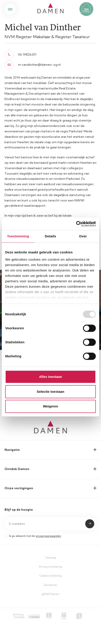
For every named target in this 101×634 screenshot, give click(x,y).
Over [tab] (83, 236)
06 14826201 (20, 54)
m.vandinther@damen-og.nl (33, 64)
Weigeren (50, 406)
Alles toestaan (50, 377)
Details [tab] (50, 236)
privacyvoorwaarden (48, 536)
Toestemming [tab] (18, 236)
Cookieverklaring (50, 575)
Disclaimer (50, 585)
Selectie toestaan (50, 391)
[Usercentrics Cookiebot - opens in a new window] (76, 224)
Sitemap (50, 557)
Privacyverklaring (50, 566)
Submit (89, 523)
